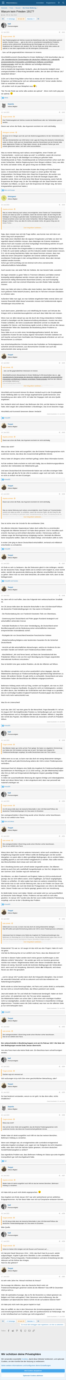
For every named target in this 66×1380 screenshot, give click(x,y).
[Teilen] (59, 32)
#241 (63, 32)
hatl (4, 15)
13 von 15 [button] (21, 19)
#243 (63, 205)
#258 (63, 1213)
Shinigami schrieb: (9, 132)
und (9, 190)
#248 (63, 595)
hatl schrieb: (7, 367)
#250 (63, 801)
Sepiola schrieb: (8, 209)
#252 (63, 919)
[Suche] (63, 3)
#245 (63, 432)
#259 (63, 1241)
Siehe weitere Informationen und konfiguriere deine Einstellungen (26, 1365)
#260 (63, 1276)
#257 (63, 1175)
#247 (63, 563)
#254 (63, 1066)
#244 (63, 363)
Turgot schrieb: (7, 36)
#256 (63, 1115)
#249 (63, 740)
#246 (63, 494)
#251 (63, 836)
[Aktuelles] (59, 3)
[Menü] (3, 3)
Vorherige (10, 19)
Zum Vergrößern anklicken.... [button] (33, 228)
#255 (63, 1092)
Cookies (25, 1359)
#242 (63, 112)
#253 (63, 1027)
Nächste (31, 19)
